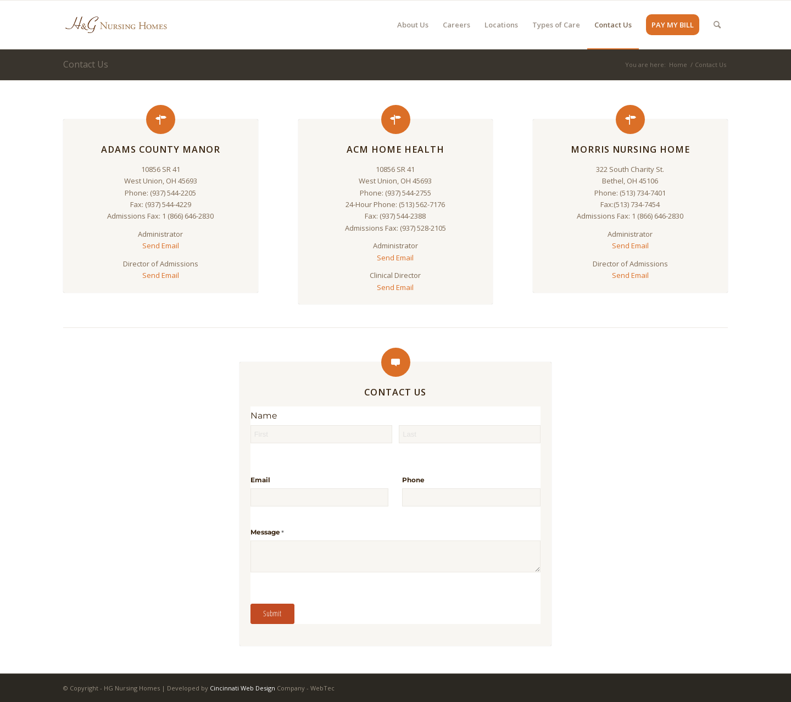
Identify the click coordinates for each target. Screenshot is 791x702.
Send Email (160, 245)
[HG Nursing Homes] (116, 25)
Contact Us (85, 64)
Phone (413, 480)
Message (283, 532)
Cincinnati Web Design (242, 688)
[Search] (717, 25)
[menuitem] (413, 25)
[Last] (470, 434)
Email (260, 480)
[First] (321, 434)
